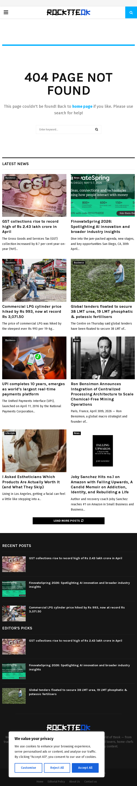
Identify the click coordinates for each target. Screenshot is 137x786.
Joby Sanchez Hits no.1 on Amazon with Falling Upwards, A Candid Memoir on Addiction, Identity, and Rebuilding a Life (102, 484)
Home (40, 781)
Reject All (57, 768)
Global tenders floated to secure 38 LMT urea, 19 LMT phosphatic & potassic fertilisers (102, 311)
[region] (57, 754)
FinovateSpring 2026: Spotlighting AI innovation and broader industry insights (100, 226)
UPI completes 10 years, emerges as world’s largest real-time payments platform (33, 388)
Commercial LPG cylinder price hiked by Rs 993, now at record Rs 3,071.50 (31, 311)
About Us (74, 781)
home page (82, 106)
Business (10, 178)
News (77, 178)
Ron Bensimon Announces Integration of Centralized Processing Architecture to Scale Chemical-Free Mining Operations (102, 394)
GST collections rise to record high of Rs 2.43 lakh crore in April (30, 226)
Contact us (90, 781)
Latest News (15, 163)
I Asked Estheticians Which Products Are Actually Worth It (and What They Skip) (31, 481)
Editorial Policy (56, 781)
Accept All (85, 768)
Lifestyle (10, 433)
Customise (28, 768)
